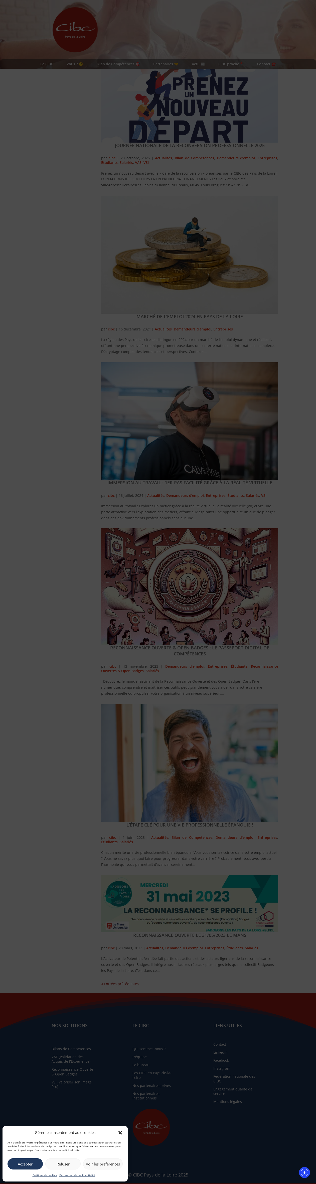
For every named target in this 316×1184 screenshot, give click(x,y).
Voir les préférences (103, 1163)
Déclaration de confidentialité (77, 1175)
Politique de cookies (45, 1175)
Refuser (63, 1163)
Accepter (25, 1163)
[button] (120, 1132)
